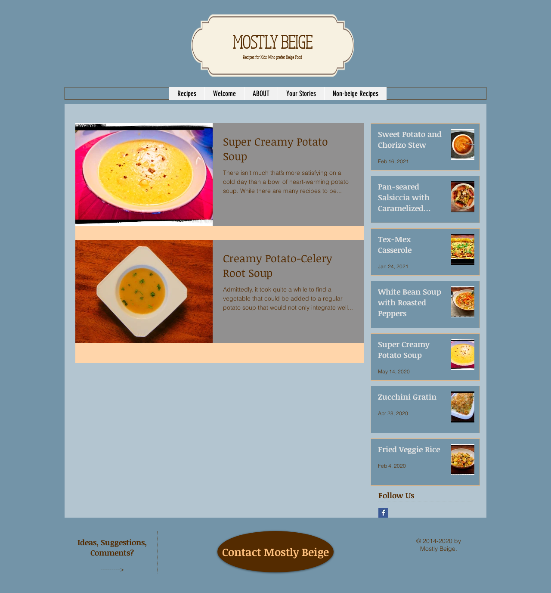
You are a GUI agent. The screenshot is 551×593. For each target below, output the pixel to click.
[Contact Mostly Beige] (275, 551)
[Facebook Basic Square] (383, 513)
